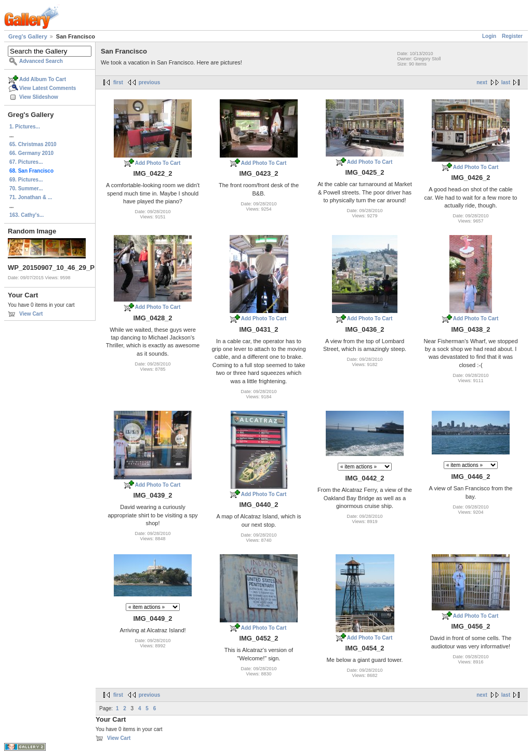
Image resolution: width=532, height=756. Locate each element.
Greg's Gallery (27, 36)
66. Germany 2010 (31, 153)
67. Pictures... (26, 162)
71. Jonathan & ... (30, 197)
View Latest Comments (47, 88)
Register (512, 36)
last (505, 82)
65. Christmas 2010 (33, 144)
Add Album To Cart (42, 79)
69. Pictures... (26, 180)
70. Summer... (26, 188)
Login (489, 36)
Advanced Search (41, 61)
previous (150, 82)
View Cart (31, 314)
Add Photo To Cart (158, 163)
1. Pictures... (24, 126)
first (118, 82)
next (481, 82)
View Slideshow (38, 97)
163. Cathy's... (26, 215)
